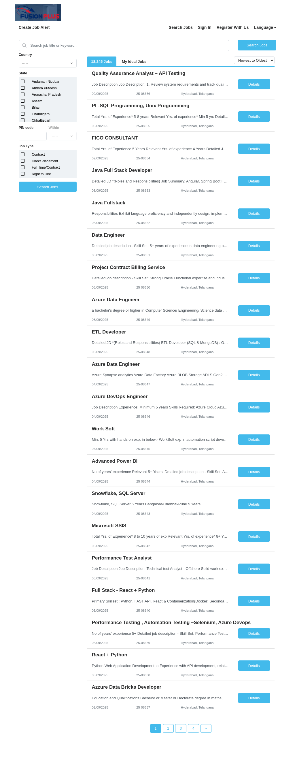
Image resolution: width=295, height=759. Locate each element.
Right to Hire (41, 174)
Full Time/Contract (46, 167)
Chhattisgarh (41, 120)
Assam (37, 101)
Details (254, 84)
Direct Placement (45, 161)
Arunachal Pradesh (46, 95)
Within (54, 128)
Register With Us (233, 27)
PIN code (26, 128)
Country (25, 55)
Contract (38, 154)
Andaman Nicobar (45, 82)
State (23, 73)
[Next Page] (206, 728)
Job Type (26, 146)
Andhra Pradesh (44, 88)
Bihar (36, 108)
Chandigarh (41, 114)
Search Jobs (181, 27)
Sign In (204, 27)
